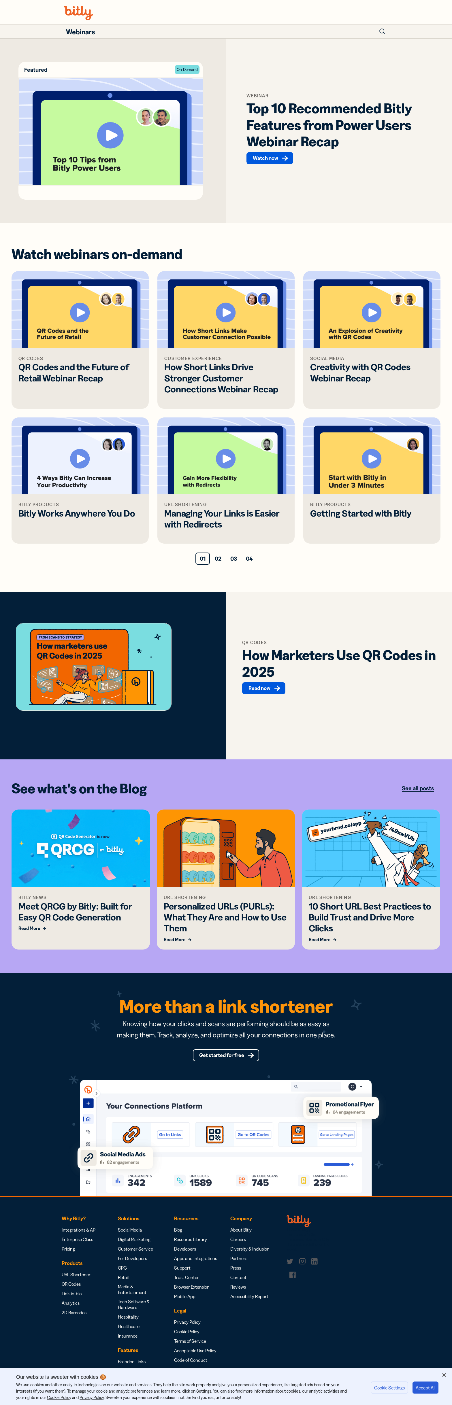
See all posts (418, 790)
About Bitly (241, 1235)
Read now (260, 690)
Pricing (68, 1254)
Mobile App (184, 1302)
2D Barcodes (74, 1318)
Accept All (425, 1388)
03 (233, 560)
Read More (29, 930)
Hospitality (128, 1322)
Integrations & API (79, 1235)
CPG (122, 1274)
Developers (185, 1254)
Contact (238, 1283)
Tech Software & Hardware (134, 1310)
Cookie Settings (389, 1388)
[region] (226, 1386)
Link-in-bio (72, 1299)
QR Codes (71, 1290)
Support (182, 1274)
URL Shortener (76, 1280)
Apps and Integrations (195, 1264)
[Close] (444, 1375)
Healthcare (129, 1332)
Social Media (130, 1235)
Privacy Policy (187, 1328)
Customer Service (135, 1254)
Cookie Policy (186, 1337)
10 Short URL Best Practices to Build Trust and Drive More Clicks (370, 919)
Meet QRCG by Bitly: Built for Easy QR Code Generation (75, 913)
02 (218, 560)
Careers (238, 1245)
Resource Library (190, 1245)
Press (235, 1274)
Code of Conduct (190, 1366)
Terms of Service (190, 1347)
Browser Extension (192, 1293)
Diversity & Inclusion (250, 1254)
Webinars (80, 32)
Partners (238, 1264)
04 (249, 560)
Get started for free (222, 1059)
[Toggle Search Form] (382, 31)
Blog (178, 1235)
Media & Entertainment (132, 1295)
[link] (291, 1267)
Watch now (266, 159)
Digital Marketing (134, 1245)
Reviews (238, 1293)
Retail (123, 1283)
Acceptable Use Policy (195, 1356)
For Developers (132, 1264)
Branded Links (132, 1367)
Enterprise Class (77, 1245)
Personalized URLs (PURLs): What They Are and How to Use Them (225, 919)
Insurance (128, 1342)
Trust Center (186, 1283)
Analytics (71, 1309)
